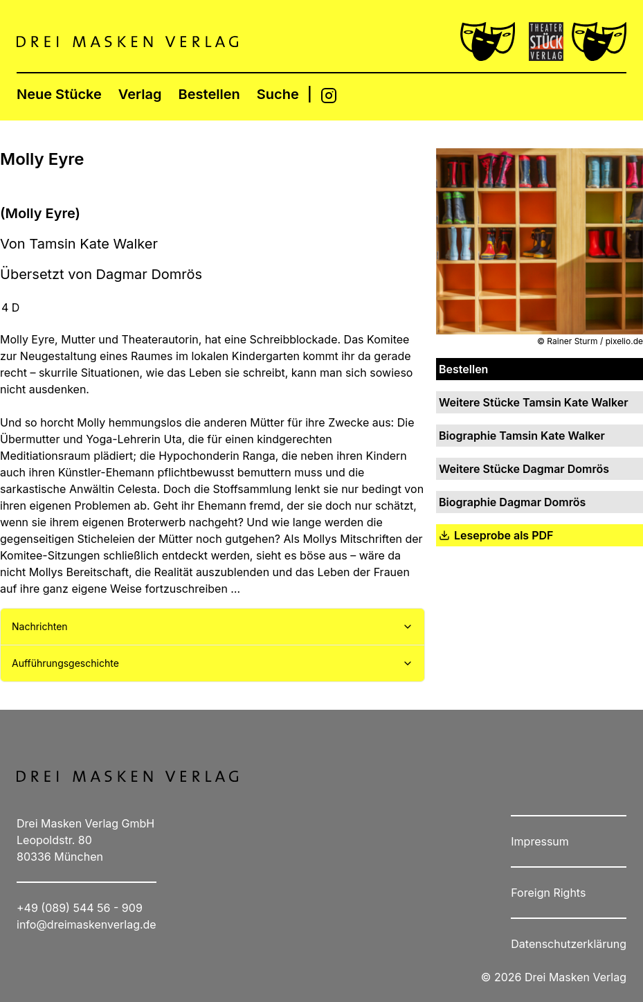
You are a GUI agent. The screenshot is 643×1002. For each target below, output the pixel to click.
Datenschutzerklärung (568, 944)
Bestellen (209, 94)
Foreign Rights (548, 893)
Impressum (540, 841)
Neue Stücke (59, 94)
